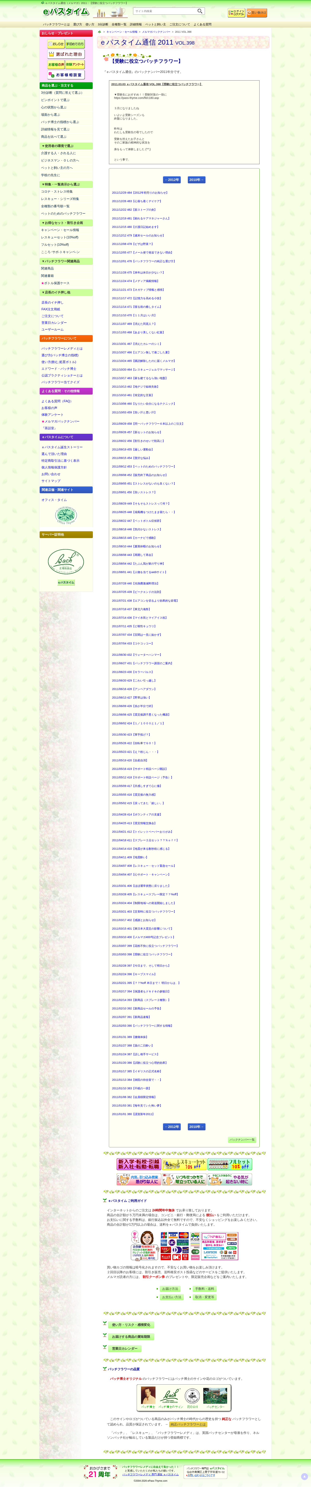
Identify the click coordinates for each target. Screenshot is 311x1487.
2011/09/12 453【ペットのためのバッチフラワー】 (144, 466)
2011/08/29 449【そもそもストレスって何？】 (141, 503)
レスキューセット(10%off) (59, 237)
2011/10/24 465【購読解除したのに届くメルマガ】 (144, 360)
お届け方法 (170, 1288)
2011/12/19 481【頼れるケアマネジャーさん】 (141, 218)
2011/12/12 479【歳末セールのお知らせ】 (138, 235)
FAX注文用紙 (50, 309)
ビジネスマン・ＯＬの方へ (60, 160)
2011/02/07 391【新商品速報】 (131, 1017)
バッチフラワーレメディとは (62, 348)
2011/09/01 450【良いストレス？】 (134, 492)
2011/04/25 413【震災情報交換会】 (134, 823)
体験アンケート (52, 414)
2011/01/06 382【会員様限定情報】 (134, 1097)
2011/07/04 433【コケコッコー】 (133, 643)
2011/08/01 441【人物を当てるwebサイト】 (140, 572)
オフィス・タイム (54, 500)
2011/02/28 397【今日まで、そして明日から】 (141, 965)
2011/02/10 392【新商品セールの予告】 (137, 1008)
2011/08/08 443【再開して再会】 (133, 554)
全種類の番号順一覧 (55, 206)
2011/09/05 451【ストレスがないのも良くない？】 (144, 483)
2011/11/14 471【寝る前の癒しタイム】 (137, 306)
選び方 (77, 24)
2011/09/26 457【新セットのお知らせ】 (137, 432)
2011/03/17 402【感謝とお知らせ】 (134, 920)
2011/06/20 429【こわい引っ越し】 (134, 680)
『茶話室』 (49, 428)
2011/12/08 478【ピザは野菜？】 (133, 244)
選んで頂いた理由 (54, 454)
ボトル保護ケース (55, 283)
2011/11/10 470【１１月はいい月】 (134, 315)
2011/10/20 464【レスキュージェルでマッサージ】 (144, 369)
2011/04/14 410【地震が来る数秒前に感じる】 (141, 848)
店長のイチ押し (52, 302)
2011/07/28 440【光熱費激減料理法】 (136, 583)
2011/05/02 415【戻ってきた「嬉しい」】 (138, 803)
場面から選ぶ (50, 114)
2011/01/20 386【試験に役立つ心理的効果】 (140, 1062)
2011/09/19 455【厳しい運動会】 (133, 449)
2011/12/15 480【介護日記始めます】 (136, 226)
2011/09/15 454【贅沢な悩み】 (131, 458)
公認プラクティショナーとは (62, 375)
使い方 (89, 24)
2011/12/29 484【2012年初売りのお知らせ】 (140, 192)
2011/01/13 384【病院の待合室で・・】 (137, 1079)
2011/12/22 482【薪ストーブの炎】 (134, 209)
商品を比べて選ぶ (53, 136)
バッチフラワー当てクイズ (60, 382)
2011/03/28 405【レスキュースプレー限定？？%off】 (145, 894)
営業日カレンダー (54, 322)
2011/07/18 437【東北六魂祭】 (131, 609)
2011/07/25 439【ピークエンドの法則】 (137, 591)
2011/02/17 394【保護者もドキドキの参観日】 (141, 991)
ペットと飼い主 (155, 24)
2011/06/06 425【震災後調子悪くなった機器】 (141, 714)
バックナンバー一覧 (242, 1139)
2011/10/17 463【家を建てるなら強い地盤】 (140, 378)
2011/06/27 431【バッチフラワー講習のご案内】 (143, 663)
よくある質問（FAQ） (57, 401)
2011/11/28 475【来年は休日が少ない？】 (138, 272)
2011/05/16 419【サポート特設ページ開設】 (140, 768)
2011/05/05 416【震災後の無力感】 (134, 794)
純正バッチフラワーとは (188, 1424)
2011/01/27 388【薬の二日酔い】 (133, 1045)
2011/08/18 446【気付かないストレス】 (137, 529)
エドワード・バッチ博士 (58, 368)
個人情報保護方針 (54, 467)
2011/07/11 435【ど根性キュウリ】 (134, 626)
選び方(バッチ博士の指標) (60, 355)
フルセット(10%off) (55, 244)
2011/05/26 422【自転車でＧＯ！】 (134, 743)
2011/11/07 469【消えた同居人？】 (134, 323)
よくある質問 (202, 24)
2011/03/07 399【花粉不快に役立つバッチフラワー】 (145, 945)
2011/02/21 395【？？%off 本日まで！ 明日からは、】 (146, 982)
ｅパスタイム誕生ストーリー (62, 447)
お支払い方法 (171, 1297)
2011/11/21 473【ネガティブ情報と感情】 (138, 289)
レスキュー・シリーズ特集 (60, 199)
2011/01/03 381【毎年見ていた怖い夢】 (137, 1105)
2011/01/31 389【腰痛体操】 (130, 1037)
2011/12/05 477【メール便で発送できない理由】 (143, 252)
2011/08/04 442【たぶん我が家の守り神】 (138, 563)
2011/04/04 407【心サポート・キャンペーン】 (141, 874)
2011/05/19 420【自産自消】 (130, 760)
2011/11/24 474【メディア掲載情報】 (136, 281)
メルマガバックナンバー (60, 421)
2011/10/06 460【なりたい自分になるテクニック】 (144, 403)
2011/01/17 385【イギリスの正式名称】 (137, 1071)
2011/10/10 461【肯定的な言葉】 (133, 395)
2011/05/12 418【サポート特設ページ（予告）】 (143, 777)
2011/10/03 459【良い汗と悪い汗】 (134, 412)
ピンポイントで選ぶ (55, 100)
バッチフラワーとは (56, 24)
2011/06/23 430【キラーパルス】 (133, 672)
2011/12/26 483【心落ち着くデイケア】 (137, 201)
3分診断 (103, 24)
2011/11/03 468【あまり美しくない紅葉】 (138, 332)
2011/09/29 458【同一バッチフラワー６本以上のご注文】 (148, 423)
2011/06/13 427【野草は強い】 (131, 697)
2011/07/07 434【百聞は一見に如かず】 (137, 634)
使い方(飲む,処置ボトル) (58, 362)
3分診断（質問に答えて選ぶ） (62, 92)
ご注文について (179, 24)
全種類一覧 (119, 24)
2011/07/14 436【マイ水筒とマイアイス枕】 (140, 617)
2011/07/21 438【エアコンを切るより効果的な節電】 (145, 600)
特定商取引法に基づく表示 (60, 460)
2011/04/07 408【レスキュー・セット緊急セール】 (144, 865)
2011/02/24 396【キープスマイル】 (134, 974)
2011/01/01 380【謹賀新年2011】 (133, 1114)
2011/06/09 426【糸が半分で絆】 (133, 706)
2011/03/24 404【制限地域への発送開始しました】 (144, 903)
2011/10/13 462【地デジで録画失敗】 (136, 386)
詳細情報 (136, 24)
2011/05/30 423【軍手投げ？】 (131, 734)
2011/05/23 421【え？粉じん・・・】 (136, 751)
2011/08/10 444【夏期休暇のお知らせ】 (137, 546)
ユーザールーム (52, 329)
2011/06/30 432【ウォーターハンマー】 (137, 654)
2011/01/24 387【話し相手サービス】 (136, 1054)
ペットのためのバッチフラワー (63, 213)
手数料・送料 (204, 1288)
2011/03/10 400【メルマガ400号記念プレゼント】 (144, 937)
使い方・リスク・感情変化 (131, 1324)
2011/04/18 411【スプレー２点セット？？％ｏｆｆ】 (145, 840)
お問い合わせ (50, 474)
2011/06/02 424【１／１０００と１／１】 (138, 723)
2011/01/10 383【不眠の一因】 (131, 1088)
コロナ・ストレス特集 (57, 191)
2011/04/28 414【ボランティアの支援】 (137, 814)
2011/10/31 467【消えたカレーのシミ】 (137, 343)
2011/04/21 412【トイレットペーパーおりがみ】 (143, 831)
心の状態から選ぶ (53, 107)
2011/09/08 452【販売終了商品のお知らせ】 (140, 475)
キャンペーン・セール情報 (60, 230)
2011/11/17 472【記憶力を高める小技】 (137, 298)
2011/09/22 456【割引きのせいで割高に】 (138, 440)
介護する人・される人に (58, 153)
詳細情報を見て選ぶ (55, 129)
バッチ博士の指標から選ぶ (60, 122)
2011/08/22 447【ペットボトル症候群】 (137, 520)
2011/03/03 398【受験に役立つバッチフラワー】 (143, 954)
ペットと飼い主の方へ (57, 167)
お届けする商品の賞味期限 (131, 1336)
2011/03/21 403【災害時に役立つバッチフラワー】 (144, 911)
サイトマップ (50, 481)
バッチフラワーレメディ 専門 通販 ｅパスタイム (150, 1474)
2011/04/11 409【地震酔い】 (130, 857)
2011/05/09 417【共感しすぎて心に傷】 (137, 785)
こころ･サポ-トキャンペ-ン (60, 252)
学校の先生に (50, 175)
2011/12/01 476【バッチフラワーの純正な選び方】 (144, 261)
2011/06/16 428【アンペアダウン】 (134, 689)
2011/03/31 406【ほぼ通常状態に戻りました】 (141, 885)
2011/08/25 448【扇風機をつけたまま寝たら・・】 (144, 512)
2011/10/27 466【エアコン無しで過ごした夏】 (141, 352)
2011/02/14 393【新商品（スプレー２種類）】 (141, 1000)
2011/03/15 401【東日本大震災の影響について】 (143, 928)
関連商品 (47, 268)
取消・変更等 (204, 1297)
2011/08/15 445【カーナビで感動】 (134, 537)
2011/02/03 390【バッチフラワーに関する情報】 (143, 1025)
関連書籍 (47, 275)
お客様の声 (49, 408)
